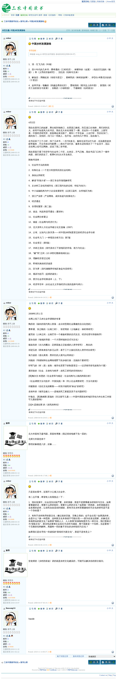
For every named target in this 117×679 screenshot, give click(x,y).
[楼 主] (51, 106)
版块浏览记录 (79, 656)
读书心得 (24, 21)
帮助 (60, 15)
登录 (13, 15)
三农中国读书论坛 (11, 21)
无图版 (93, 1)
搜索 (45, 15)
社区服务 (52, 15)
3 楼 (50, 476)
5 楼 (50, 603)
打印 (68, 30)
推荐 (40, 15)
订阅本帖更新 (68, 15)
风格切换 (101, 1)
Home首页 (111, 1)
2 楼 (50, 418)
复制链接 (85, 30)
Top (114, 675)
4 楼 (50, 545)
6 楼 (49, 652)
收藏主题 (94, 30)
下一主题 (111, 30)
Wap (110, 675)
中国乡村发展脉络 (36, 21)
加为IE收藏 (75, 30)
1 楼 (50, 297)
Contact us (103, 675)
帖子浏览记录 (63, 656)
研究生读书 (33, 15)
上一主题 (102, 30)
